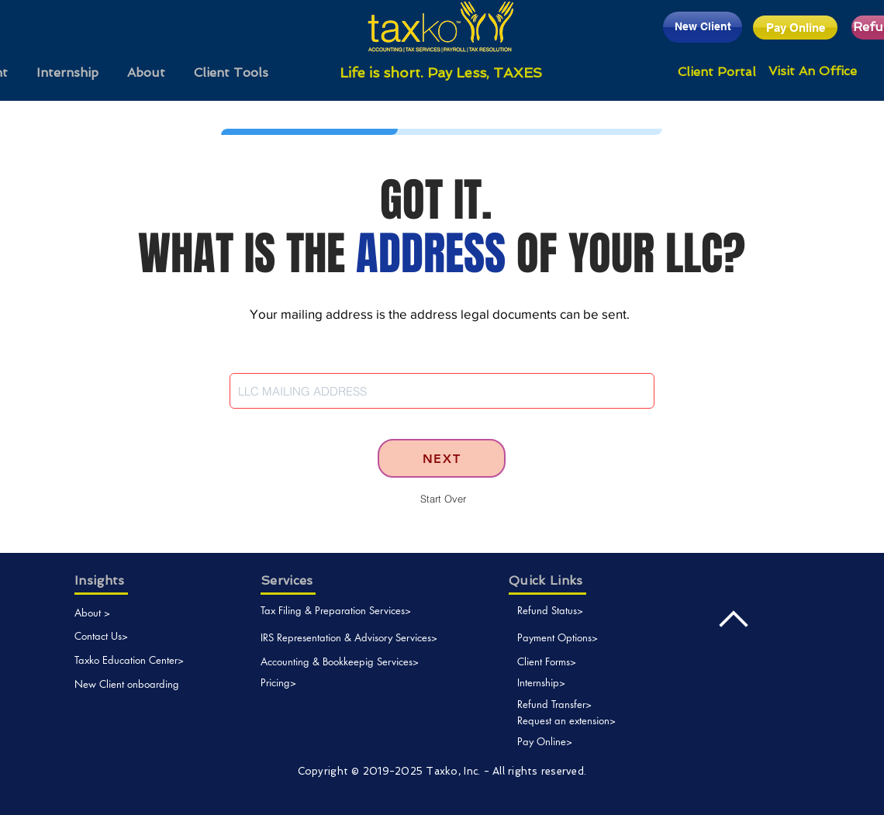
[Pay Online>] (552, 741)
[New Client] (702, 27)
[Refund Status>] (563, 611)
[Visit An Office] (812, 71)
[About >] (96, 613)
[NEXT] (442, 458)
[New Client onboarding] (129, 684)
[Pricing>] (278, 683)
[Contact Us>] (133, 636)
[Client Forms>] (556, 662)
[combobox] (442, 391)
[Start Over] (443, 498)
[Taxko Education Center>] (129, 660)
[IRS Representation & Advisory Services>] (349, 638)
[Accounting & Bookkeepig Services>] (340, 662)
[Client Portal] (717, 72)
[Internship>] (556, 683)
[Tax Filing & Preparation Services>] (336, 611)
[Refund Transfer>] (581, 704)
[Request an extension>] (581, 721)
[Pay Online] (795, 28)
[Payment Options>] (590, 638)
